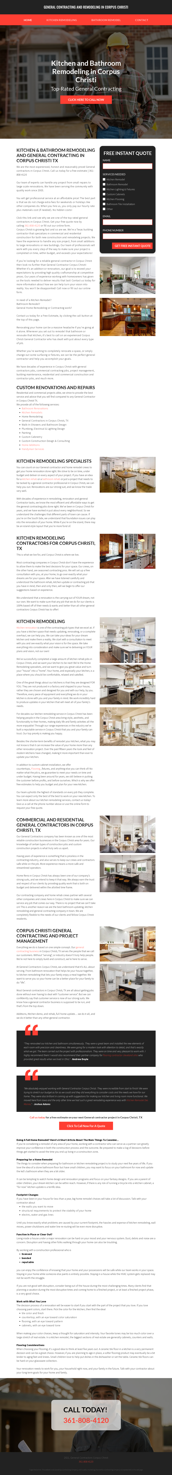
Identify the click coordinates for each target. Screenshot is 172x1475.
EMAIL (107, 216)
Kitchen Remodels (32, 412)
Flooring (35, 768)
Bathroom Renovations (35, 408)
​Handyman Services (33, 449)
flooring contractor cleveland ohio (120, 1055)
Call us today (37, 1117)
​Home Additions (31, 445)
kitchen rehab (29, 479)
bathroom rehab (51, 479)
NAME (106, 160)
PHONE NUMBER (113, 230)
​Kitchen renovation (27, 627)
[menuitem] (28, 20)
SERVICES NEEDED (114, 174)
